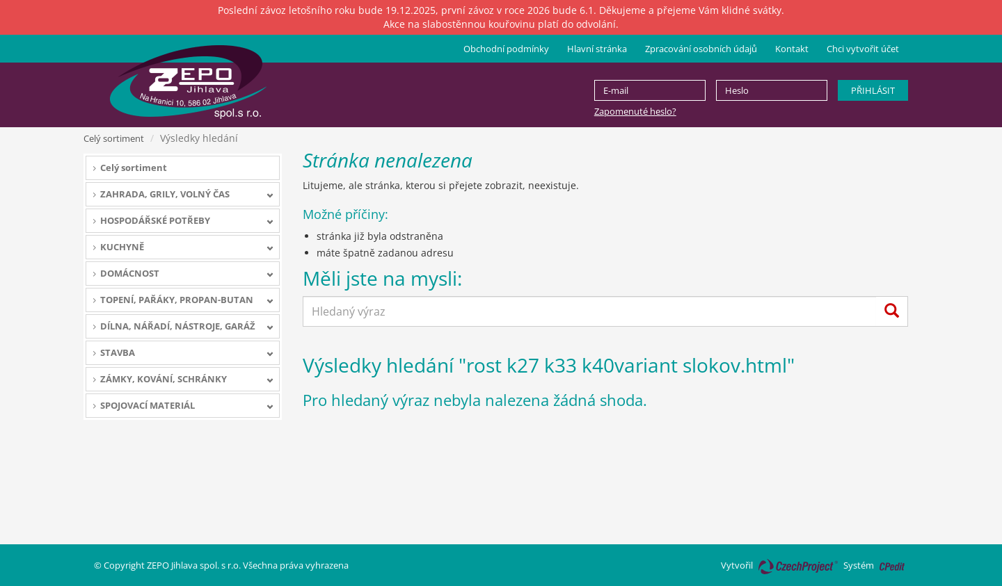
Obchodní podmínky (506, 48)
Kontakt (792, 48)
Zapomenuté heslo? (635, 111)
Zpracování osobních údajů (701, 48)
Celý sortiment (114, 138)
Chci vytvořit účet (863, 48)
